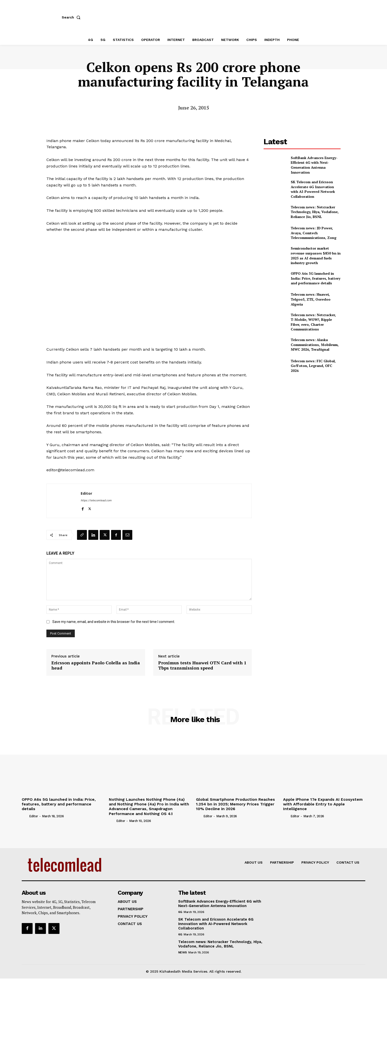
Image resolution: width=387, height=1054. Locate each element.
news (182, 952)
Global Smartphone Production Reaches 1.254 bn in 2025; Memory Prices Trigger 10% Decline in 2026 (235, 804)
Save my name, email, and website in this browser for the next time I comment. (113, 622)
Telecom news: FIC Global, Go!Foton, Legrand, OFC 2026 (313, 366)
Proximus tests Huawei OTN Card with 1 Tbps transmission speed (202, 665)
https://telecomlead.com (96, 500)
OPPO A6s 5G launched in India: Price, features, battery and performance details (315, 278)
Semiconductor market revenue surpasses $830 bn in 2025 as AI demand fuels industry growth (316, 255)
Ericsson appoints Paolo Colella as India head (95, 665)
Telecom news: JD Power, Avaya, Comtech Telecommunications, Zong (313, 233)
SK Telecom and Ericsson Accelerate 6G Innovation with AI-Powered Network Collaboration (313, 189)
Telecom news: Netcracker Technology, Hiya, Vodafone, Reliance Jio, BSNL (315, 212)
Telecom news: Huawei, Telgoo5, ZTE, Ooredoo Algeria (310, 299)
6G (180, 912)
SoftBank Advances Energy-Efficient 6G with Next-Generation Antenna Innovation (314, 165)
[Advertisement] (302, 414)
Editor (86, 493)
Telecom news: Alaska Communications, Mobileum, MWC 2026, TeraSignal (315, 344)
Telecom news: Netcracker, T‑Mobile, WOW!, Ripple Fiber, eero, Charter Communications (313, 322)
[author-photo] (25, 816)
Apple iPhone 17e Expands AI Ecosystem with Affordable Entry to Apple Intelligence (323, 804)
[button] (72, 17)
